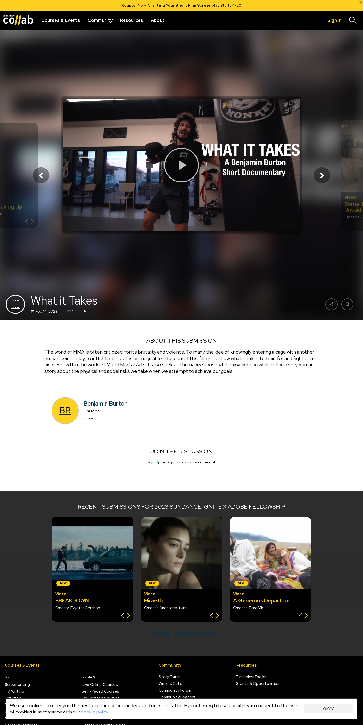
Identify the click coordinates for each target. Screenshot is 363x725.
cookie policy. (95, 712)
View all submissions (181, 634)
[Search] (353, 20)
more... (89, 418)
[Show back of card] (29, 222)
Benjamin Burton (105, 403)
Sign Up (154, 462)
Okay (328, 708)
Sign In (172, 462)
